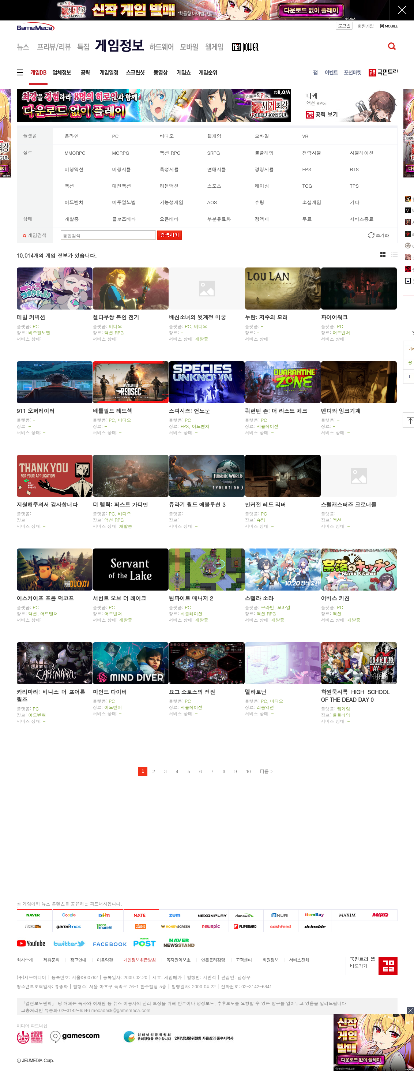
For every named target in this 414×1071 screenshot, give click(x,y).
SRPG (213, 152)
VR (305, 135)
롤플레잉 (264, 152)
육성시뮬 (169, 169)
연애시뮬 (216, 169)
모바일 (262, 135)
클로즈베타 (124, 219)
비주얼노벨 (124, 202)
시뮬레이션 (362, 152)
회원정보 (271, 959)
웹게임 (214, 135)
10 (248, 771)
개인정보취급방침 (140, 959)
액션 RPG (170, 152)
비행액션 (74, 169)
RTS (354, 169)
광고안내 (78, 959)
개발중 (72, 219)
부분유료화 (219, 219)
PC (115, 135)
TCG (307, 185)
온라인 (72, 135)
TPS (354, 185)
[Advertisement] (207, 838)
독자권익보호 (178, 959)
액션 (69, 185)
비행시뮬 (121, 169)
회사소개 (25, 959)
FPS (306, 169)
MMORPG (75, 152)
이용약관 (105, 959)
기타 (355, 202)
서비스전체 (299, 959)
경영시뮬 (264, 169)
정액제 (262, 219)
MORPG (120, 152)
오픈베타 (169, 219)
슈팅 (259, 202)
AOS (212, 202)
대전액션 (121, 185)
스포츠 (214, 185)
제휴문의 (52, 959)
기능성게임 (172, 202)
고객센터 (244, 959)
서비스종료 (362, 219)
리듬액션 (169, 185)
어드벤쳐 (74, 202)
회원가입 (365, 26)
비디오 (167, 135)
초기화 (382, 235)
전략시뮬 (311, 152)
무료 (307, 219)
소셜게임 (311, 202)
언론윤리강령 (213, 959)
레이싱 (262, 185)
